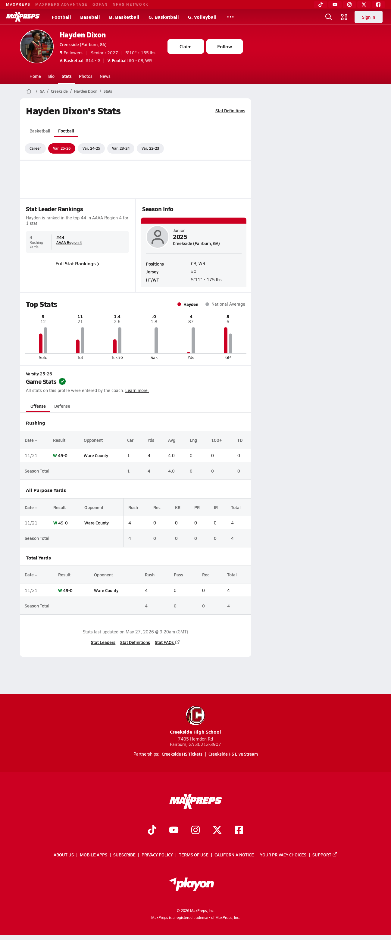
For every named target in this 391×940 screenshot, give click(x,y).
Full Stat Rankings (77, 263)
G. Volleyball (202, 16)
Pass (178, 574)
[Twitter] (364, 4)
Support (325, 855)
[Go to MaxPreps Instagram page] (195, 830)
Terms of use (193, 855)
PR (197, 507)
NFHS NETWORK (131, 4)
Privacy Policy (157, 855)
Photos (85, 76)
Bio (51, 76)
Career (35, 148)
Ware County (96, 455)
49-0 (62, 455)
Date (31, 440)
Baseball (90, 16)
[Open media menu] (344, 17)
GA (42, 91)
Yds (150, 440)
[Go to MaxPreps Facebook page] (239, 830)
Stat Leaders (103, 642)
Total (236, 507)
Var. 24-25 (91, 148)
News (105, 76)
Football (61, 16)
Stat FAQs (167, 642)
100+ (216, 440)
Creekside (59, 91)
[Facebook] (378, 4)
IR (215, 507)
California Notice (234, 855)
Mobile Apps (93, 855)
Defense (62, 406)
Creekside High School (195, 720)
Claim (186, 46)
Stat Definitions (230, 110)
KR (177, 507)
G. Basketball (164, 16)
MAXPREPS (18, 4)
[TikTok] (320, 4)
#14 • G (80, 60)
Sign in (368, 17)
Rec (156, 507)
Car (130, 440)
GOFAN (100, 4)
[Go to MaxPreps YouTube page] (174, 830)
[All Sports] (230, 17)
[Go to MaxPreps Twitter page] (217, 830)
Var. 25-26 (61, 148)
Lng (193, 440)
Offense (37, 406)
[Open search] (328, 17)
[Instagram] (349, 4)
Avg (171, 440)
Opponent (93, 440)
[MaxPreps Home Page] (29, 91)
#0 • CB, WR (130, 60)
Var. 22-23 (150, 148)
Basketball (40, 131)
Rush (133, 507)
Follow (224, 46)
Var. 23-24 (121, 148)
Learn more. (137, 390)
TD (239, 440)
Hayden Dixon (83, 34)
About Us (64, 855)
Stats (67, 76)
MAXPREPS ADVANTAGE (61, 4)
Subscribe (124, 855)
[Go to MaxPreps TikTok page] (152, 830)
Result (59, 440)
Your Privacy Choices (283, 854)
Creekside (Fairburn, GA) (83, 44)
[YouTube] (335, 4)
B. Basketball (124, 16)
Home (35, 76)
